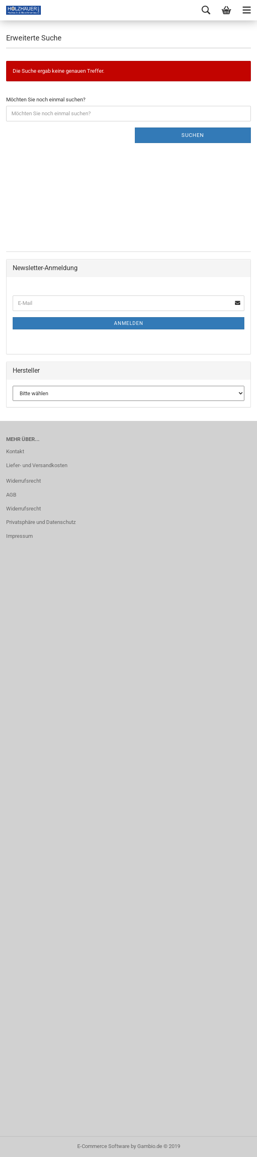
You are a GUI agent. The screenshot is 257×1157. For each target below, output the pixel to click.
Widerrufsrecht (23, 481)
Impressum (19, 536)
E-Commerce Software (103, 1146)
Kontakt (15, 451)
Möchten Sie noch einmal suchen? (45, 99)
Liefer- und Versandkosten (36, 465)
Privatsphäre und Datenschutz (41, 522)
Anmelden (128, 323)
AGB (11, 495)
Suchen (192, 135)
